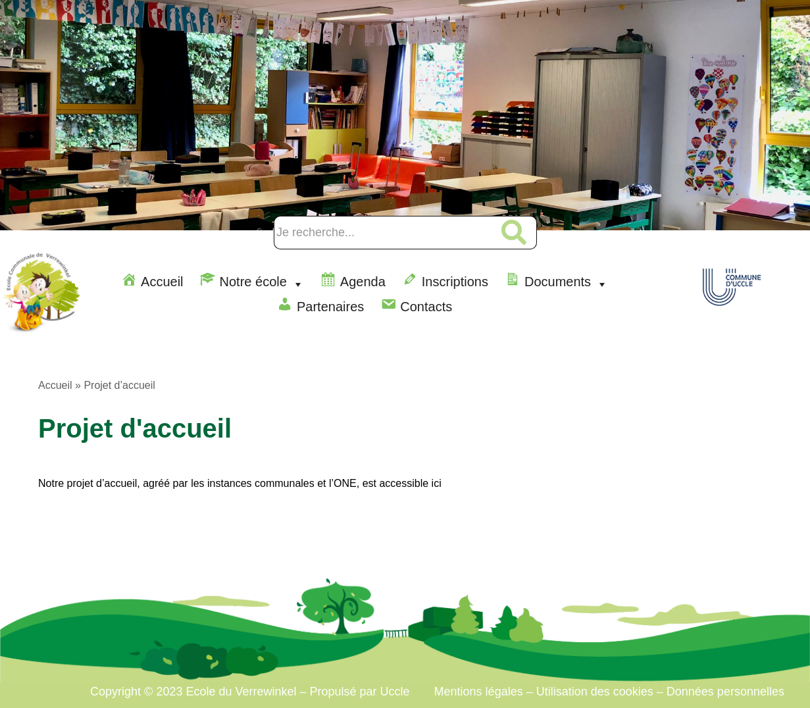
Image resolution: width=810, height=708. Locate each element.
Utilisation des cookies (594, 691)
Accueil (55, 385)
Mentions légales (480, 691)
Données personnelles (725, 691)
